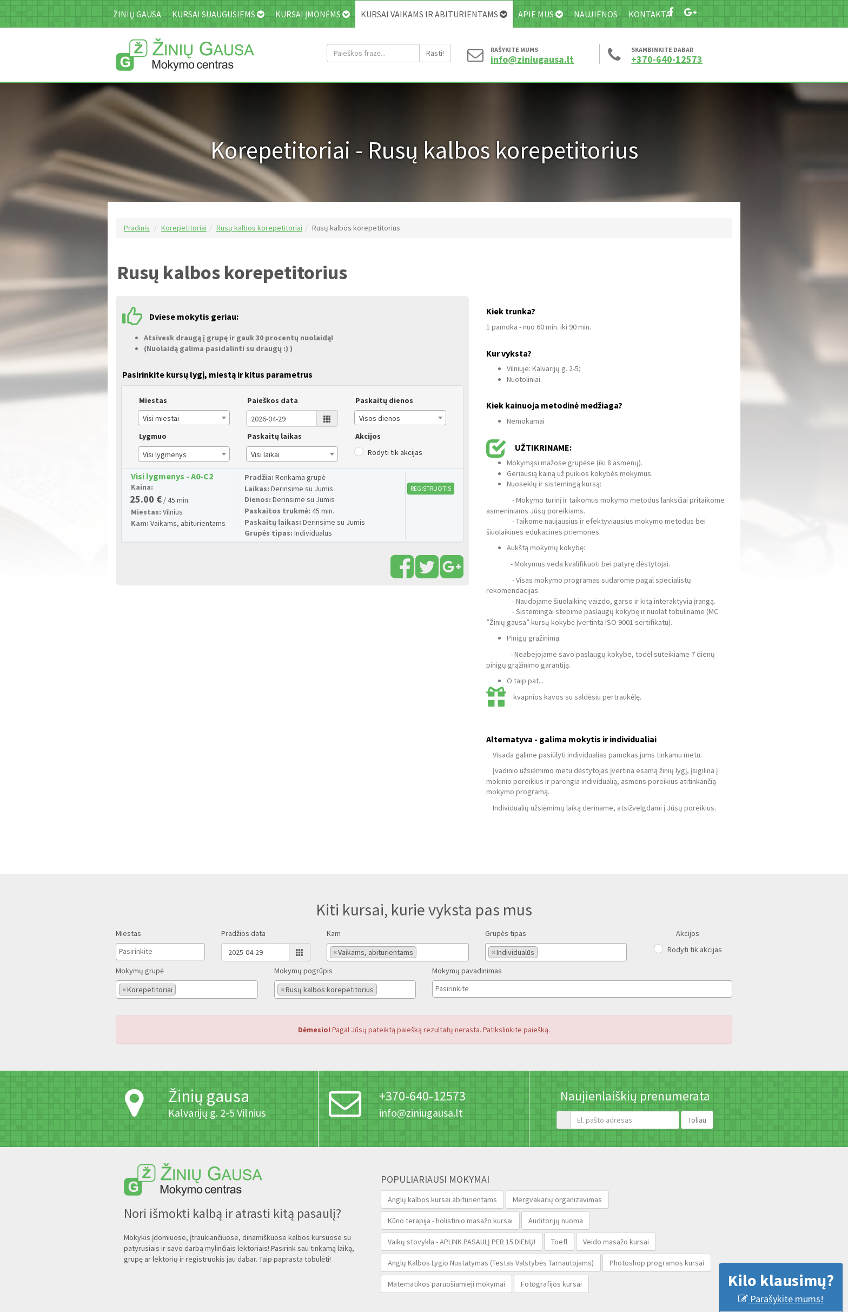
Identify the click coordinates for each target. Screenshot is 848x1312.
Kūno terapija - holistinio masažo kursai (450, 1220)
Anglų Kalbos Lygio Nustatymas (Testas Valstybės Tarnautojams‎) (491, 1263)
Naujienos (596, 14)
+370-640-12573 (667, 59)
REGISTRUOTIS (430, 488)
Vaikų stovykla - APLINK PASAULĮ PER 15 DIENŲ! (461, 1242)
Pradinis (137, 228)
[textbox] (146, 951)
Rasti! (435, 53)
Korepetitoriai (184, 228)
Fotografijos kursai (551, 1284)
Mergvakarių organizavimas (557, 1199)
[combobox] (184, 417)
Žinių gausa (137, 14)
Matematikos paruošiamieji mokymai (446, 1284)
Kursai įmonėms (312, 14)
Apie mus (540, 14)
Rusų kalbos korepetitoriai (259, 228)
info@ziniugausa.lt (529, 59)
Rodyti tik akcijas (395, 452)
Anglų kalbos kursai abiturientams (442, 1199)
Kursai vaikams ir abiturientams (434, 14)
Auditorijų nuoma (555, 1220)
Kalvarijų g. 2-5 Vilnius (217, 1112)
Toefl (559, 1242)
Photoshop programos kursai (657, 1263)
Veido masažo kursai (616, 1242)
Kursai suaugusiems (218, 14)
